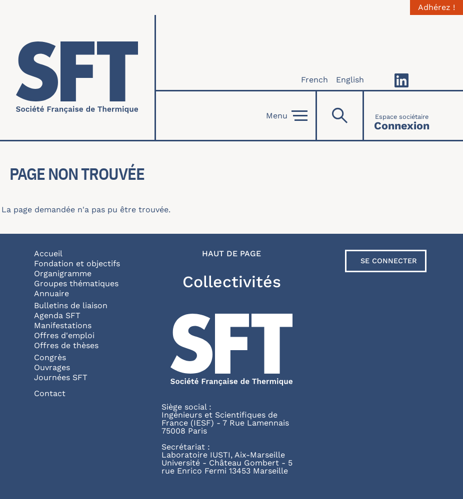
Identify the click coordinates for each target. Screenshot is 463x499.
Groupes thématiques (76, 283)
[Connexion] (402, 115)
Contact (50, 393)
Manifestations (63, 325)
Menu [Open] (287, 116)
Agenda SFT (57, 315)
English (350, 79)
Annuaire (51, 293)
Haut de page (231, 254)
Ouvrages (52, 367)
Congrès (50, 357)
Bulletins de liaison (71, 305)
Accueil (48, 253)
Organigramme (63, 273)
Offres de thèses (66, 345)
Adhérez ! (436, 7)
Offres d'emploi (64, 335)
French (314, 79)
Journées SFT (61, 377)
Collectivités (231, 282)
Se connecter (388, 261)
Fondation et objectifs (77, 263)
